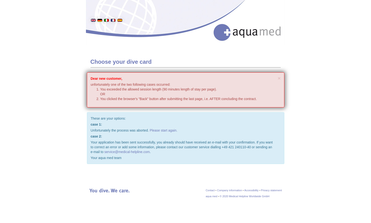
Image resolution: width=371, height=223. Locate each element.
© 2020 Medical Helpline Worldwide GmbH (244, 196)
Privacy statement (271, 190)
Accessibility (251, 190)
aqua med (211, 196)
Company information (229, 190)
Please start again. (163, 130)
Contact (210, 190)
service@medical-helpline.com (127, 152)
